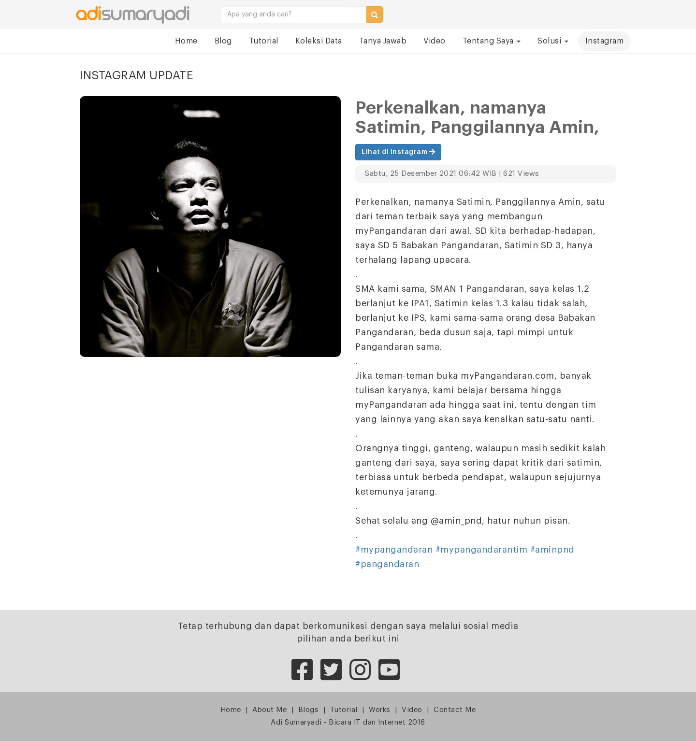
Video (434, 41)
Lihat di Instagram (398, 152)
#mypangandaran (394, 549)
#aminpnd (552, 549)
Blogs (308, 709)
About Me (269, 709)
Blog (223, 41)
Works (380, 709)
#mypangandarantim (481, 549)
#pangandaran (387, 564)
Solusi (552, 41)
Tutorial (263, 41)
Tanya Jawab (383, 41)
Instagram (604, 41)
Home (186, 41)
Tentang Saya (492, 41)
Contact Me (455, 709)
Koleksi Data (318, 41)
